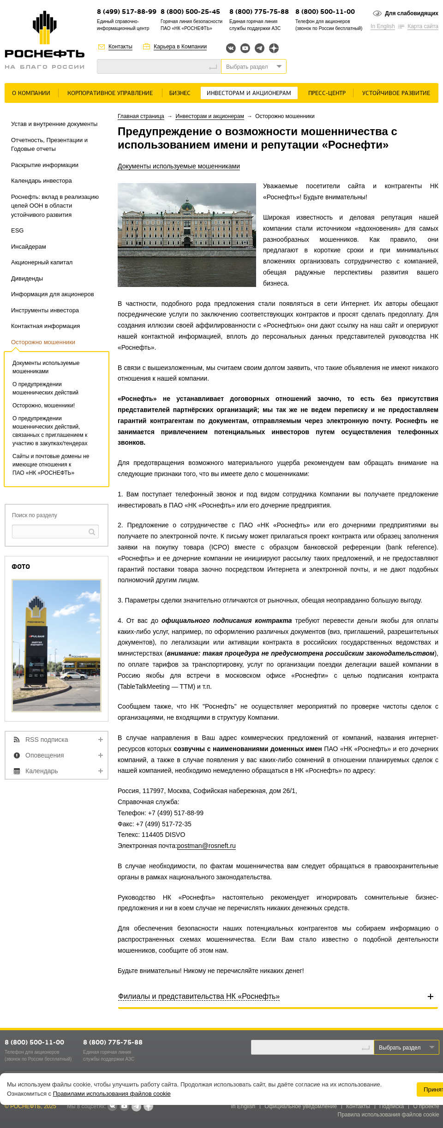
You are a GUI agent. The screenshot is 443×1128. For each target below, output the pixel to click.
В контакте (112, 1107)
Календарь (41, 771)
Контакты (120, 46)
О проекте (426, 1106)
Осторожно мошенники (43, 342)
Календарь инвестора (41, 180)
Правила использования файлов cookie (389, 1114)
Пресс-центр (327, 93)
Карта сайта (422, 26)
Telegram (259, 48)
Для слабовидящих (411, 13)
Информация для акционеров (52, 294)
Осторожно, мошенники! (43, 405)
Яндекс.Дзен (274, 48)
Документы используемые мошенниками (179, 166)
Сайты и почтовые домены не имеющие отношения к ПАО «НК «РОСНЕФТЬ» (50, 464)
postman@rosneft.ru (206, 845)
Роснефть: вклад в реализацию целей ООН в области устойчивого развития (55, 205)
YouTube (245, 48)
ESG (17, 230)
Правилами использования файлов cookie (112, 1093)
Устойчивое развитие (396, 93)
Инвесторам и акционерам (249, 93)
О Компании (31, 93)
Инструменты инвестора (45, 310)
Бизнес (180, 93)
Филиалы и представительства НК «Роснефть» (199, 996)
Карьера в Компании (180, 46)
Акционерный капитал (41, 262)
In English (383, 26)
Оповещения (44, 755)
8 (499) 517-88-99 (126, 12)
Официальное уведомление (300, 1106)
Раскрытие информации (44, 164)
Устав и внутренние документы (54, 123)
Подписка (391, 1106)
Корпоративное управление (110, 93)
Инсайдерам (28, 246)
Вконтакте (231, 48)
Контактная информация (45, 325)
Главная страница (141, 116)
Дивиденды (27, 278)
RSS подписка (46, 739)
